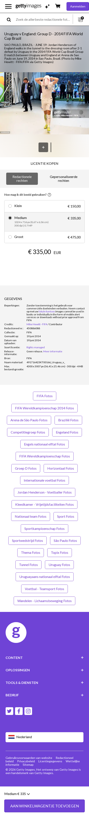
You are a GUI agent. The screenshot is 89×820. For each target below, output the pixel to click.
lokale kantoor (47, 311)
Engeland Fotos (67, 432)
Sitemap (28, 764)
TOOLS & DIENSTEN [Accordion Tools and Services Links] (45, 682)
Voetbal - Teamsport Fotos (44, 589)
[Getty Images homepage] (28, 6)
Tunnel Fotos (28, 565)
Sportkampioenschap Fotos (44, 528)
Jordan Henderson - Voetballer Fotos (45, 492)
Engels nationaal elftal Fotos (44, 444)
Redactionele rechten (22, 178)
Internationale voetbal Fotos (44, 480)
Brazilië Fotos (68, 420)
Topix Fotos (59, 552)
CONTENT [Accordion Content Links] (45, 657)
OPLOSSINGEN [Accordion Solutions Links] (45, 670)
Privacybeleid (26, 761)
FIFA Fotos (45, 396)
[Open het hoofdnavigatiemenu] (8, 6)
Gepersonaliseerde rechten (63, 178)
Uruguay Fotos (59, 565)
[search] (10, 19)
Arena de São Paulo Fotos (28, 420)
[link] (35, 351)
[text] (43, 19)
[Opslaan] (43, 147)
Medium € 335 (17, 805)
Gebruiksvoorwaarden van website (29, 758)
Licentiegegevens (50, 761)
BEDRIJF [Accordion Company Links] (45, 695)
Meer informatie (52, 351)
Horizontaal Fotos (60, 468)
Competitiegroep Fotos (28, 432)
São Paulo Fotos (65, 540)
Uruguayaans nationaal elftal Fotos (44, 577)
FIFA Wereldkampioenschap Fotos (44, 456)
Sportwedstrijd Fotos (27, 540)
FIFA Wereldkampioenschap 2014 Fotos (44, 408)
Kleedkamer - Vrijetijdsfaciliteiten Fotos (44, 504)
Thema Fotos (30, 552)
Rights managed (36, 347)
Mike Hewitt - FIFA (37, 324)
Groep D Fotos (26, 468)
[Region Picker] (45, 737)
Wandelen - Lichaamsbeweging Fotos (44, 601)
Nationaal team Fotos (30, 516)
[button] (44, 103)
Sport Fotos (65, 516)
